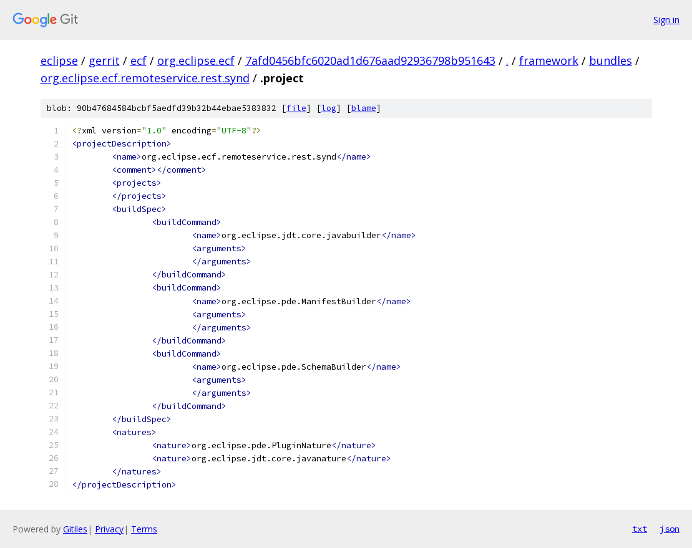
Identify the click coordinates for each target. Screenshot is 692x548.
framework (548, 60)
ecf (138, 60)
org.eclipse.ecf (196, 60)
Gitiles (75, 529)
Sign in (666, 20)
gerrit (104, 60)
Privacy (109, 529)
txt (639, 528)
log (328, 108)
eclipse (59, 60)
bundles (610, 60)
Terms (144, 529)
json (670, 528)
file (296, 108)
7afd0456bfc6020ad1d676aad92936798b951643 (370, 60)
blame (363, 108)
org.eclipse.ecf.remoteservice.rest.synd (145, 77)
